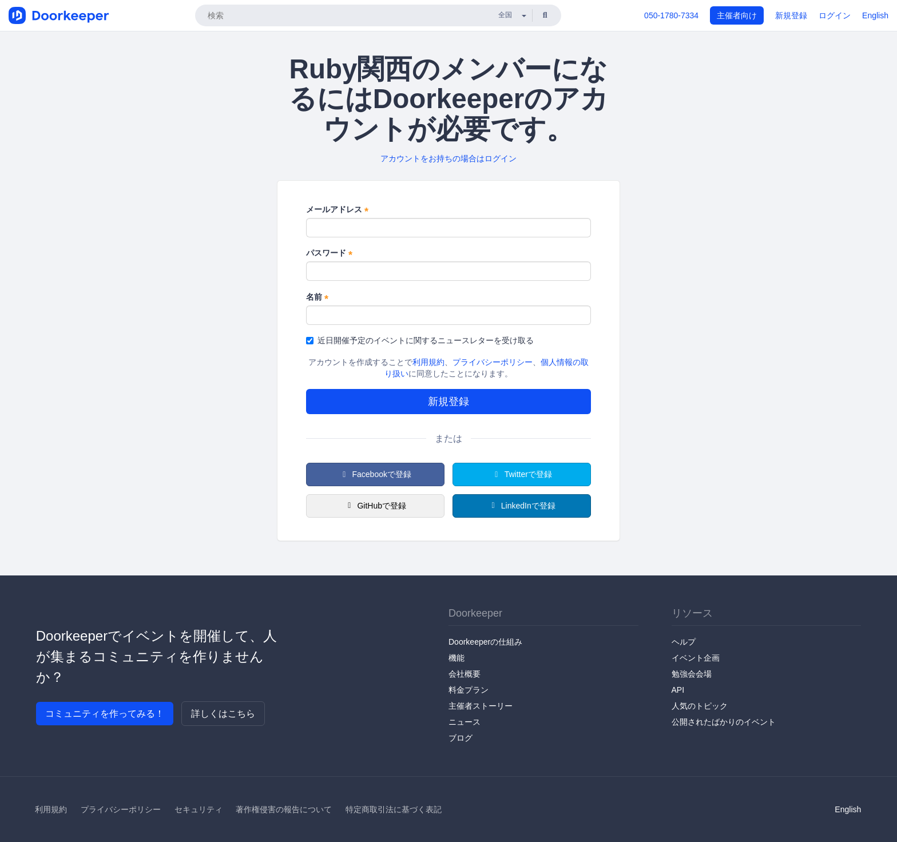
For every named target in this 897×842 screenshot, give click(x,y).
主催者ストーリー (481, 705)
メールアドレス (337, 210)
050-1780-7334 (671, 15)
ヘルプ (684, 641)
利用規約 (428, 362)
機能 (457, 657)
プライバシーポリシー (493, 362)
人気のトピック (700, 705)
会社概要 (465, 673)
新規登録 (791, 15)
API (678, 689)
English (875, 15)
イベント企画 (696, 657)
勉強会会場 (692, 673)
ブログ (461, 737)
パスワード (329, 253)
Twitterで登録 (521, 474)
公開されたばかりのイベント (724, 721)
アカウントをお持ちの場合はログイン (448, 158)
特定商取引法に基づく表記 (394, 809)
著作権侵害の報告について (284, 809)
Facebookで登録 (375, 474)
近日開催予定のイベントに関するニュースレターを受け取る (420, 340)
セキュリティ (198, 809)
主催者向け (737, 15)
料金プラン (469, 689)
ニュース (465, 721)
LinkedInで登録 (521, 505)
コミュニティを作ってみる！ (104, 713)
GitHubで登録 (375, 505)
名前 (317, 297)
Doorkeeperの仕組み (485, 641)
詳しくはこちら (223, 713)
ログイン (835, 15)
